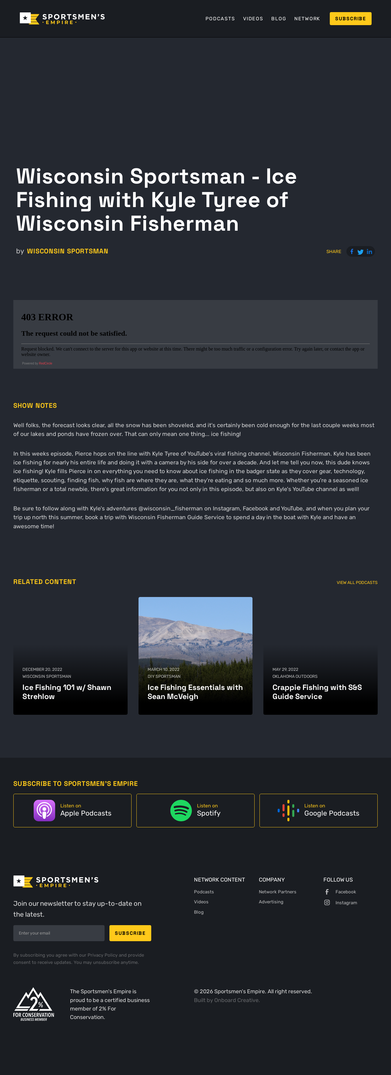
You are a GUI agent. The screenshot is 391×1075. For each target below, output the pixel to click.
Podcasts (220, 18)
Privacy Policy (103, 955)
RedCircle (45, 363)
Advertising (271, 902)
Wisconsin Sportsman (68, 251)
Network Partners (277, 892)
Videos (253, 18)
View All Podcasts (357, 582)
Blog (278, 18)
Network (307, 18)
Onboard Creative (236, 1000)
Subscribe (350, 18)
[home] (62, 18)
